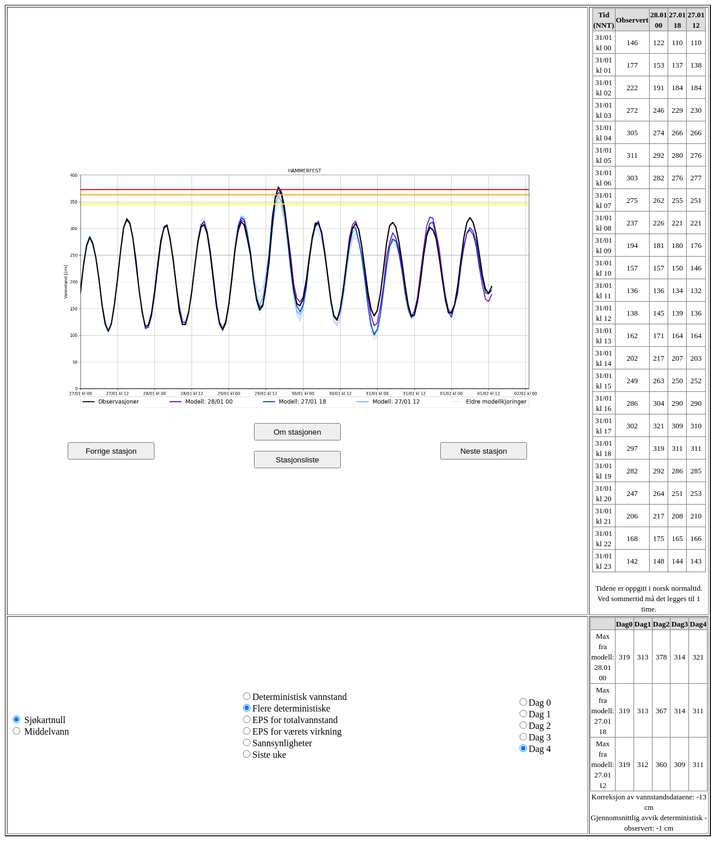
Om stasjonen (297, 432)
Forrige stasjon (111, 451)
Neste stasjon (484, 451)
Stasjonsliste (297, 459)
